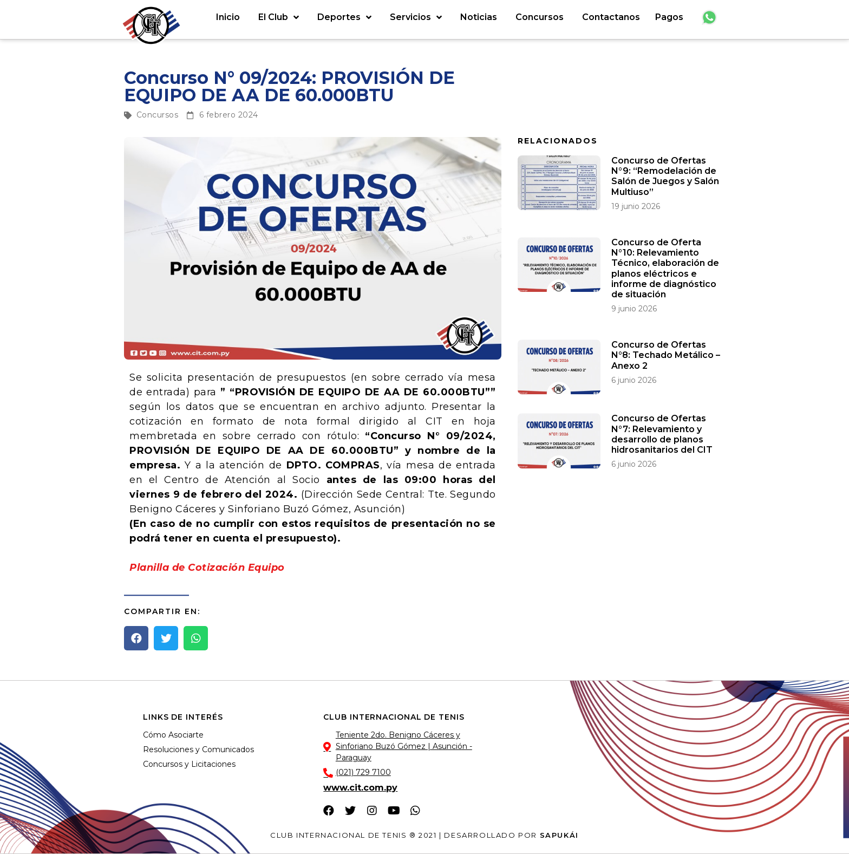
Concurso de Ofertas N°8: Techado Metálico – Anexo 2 (665, 355)
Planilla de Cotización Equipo (207, 567)
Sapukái (559, 835)
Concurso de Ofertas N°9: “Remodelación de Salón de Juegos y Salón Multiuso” (665, 176)
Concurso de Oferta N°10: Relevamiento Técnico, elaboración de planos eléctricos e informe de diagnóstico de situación (665, 268)
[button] (136, 638)
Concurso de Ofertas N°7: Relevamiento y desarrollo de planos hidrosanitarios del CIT (662, 434)
